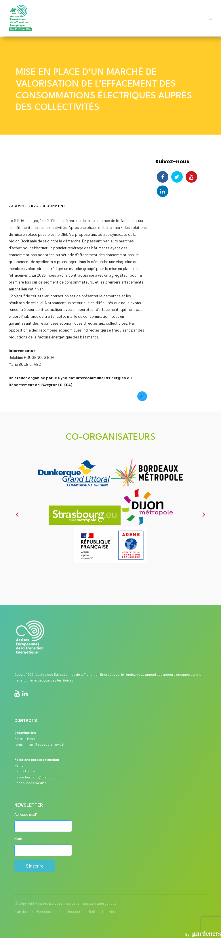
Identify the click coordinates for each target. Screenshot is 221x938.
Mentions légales (49, 910)
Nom (18, 837)
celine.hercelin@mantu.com (37, 776)
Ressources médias (30, 782)
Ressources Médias (83, 910)
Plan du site (23, 910)
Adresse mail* (25, 813)
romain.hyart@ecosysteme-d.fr (39, 743)
